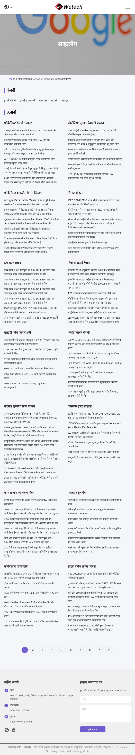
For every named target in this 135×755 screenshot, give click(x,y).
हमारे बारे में (10, 100)
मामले (54, 100)
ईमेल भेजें (92, 729)
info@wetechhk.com (21, 721)
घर (14, 79)
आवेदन (64, 100)
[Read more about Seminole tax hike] (99, 650)
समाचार (43, 100)
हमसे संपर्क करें (27, 100)
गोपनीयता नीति (14, 747)
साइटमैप (27, 747)
